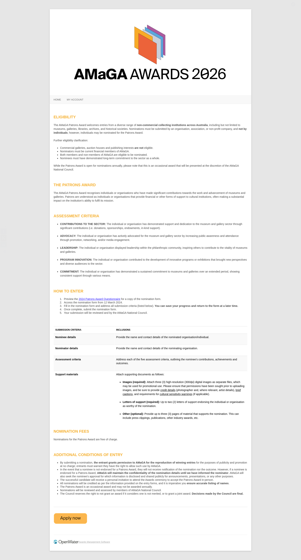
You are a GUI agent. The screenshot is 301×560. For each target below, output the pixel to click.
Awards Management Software (94, 542)
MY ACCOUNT (75, 99)
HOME (57, 99)
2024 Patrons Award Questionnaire (99, 299)
